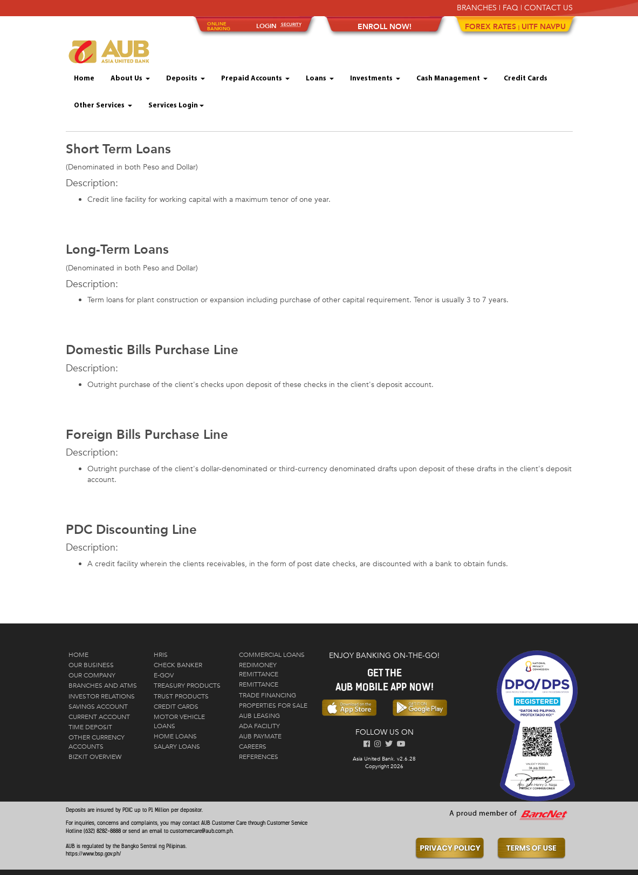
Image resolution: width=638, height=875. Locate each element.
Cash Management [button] (452, 78)
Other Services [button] (103, 105)
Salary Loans (177, 746)
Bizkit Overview (94, 756)
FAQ (510, 8)
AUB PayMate (260, 736)
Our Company (91, 675)
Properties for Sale (273, 705)
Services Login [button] (176, 105)
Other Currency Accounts (96, 742)
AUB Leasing (259, 715)
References (258, 756)
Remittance (258, 684)
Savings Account (98, 706)
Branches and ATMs (102, 685)
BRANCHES (477, 8)
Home (84, 78)
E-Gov (164, 675)
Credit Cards (525, 78)
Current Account (99, 717)
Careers (252, 746)
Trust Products (181, 696)
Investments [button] (375, 78)
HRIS (161, 654)
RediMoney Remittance (258, 670)
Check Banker (178, 665)
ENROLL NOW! (384, 27)
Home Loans (175, 736)
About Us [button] (130, 78)
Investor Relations (101, 696)
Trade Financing (267, 695)
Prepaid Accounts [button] (255, 78)
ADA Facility (259, 726)
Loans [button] (320, 78)
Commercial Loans (272, 654)
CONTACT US (548, 8)
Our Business (91, 665)
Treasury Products (187, 685)
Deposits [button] (185, 78)
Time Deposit (90, 727)
